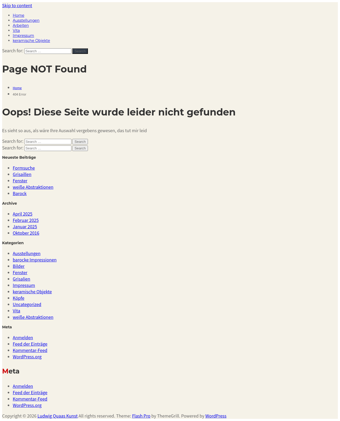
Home (18, 15)
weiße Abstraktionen (33, 187)
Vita (16, 30)
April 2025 (22, 213)
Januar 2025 (25, 226)
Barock (20, 193)
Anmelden (23, 337)
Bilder (18, 266)
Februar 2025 (26, 220)
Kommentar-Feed (30, 350)
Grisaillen (22, 174)
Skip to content (17, 5)
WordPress (216, 416)
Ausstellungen (26, 20)
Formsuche (24, 168)
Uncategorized (27, 304)
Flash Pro (141, 416)
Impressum (23, 35)
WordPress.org (27, 356)
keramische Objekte (31, 40)
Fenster (20, 180)
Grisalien (21, 279)
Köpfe (18, 298)
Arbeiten (21, 25)
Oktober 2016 (26, 233)
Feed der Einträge (30, 344)
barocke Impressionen (35, 259)
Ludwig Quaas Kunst (57, 416)
